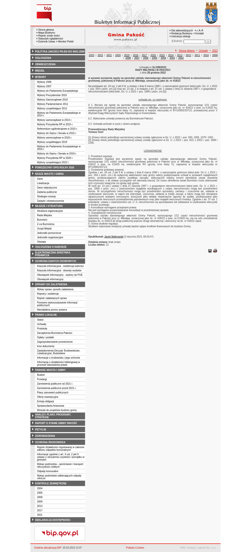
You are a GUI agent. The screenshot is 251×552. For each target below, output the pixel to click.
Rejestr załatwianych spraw (52, 298)
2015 (162, 55)
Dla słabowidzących (182, 30)
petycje (40, 429)
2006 (145, 58)
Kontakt (199, 33)
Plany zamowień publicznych (52, 392)
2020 (118, 55)
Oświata (41, 241)
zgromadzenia (45, 436)
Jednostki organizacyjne (50, 237)
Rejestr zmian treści (49, 35)
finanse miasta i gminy (50, 370)
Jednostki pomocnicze (49, 233)
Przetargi (42, 379)
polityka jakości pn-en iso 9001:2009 (60, 51)
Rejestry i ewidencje (48, 293)
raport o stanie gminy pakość (56, 423)
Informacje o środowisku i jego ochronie (58, 357)
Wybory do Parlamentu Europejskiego (57, 90)
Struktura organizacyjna (50, 211)
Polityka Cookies (135, 547)
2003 (172, 58)
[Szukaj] (208, 41)
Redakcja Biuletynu (181, 33)
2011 (197, 55)
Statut (40, 319)
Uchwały (41, 324)
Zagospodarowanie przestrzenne (55, 341)
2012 (188, 55)
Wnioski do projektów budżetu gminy (57, 410)
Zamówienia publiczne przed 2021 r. (56, 388)
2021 (39, 515)
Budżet (41, 375)
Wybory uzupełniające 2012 (52, 108)
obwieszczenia (45, 64)
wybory (40, 77)
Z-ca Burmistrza (45, 224)
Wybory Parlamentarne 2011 (52, 104)
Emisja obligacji (45, 401)
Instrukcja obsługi (180, 36)
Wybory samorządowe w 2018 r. (54, 137)
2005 (39, 492)
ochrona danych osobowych (55, 261)
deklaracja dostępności (52, 520)
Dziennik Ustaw (46, 41)
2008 (39, 497)
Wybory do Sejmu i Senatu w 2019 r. (57, 153)
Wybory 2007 (44, 86)
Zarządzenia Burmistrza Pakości (54, 333)
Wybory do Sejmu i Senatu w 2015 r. (57, 133)
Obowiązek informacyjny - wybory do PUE (60, 275)
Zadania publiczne (47, 192)
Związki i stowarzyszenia (50, 201)
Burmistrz (42, 219)
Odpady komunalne (47, 471)
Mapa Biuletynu (46, 32)
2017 (39, 510)
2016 (153, 55)
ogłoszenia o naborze (51, 247)
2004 (39, 488)
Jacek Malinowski (114, 236)
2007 (136, 58)
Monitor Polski (66, 41)
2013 (39, 506)
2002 (181, 58)
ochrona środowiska (50, 442)
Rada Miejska (44, 215)
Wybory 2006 (44, 82)
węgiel (40, 70)
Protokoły (42, 328)
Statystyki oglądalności (50, 38)
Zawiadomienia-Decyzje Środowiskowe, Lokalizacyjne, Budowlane (58, 352)
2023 (91, 55)
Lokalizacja (43, 183)
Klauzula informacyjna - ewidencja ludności (60, 266)
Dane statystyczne (47, 187)
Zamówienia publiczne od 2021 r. (55, 383)
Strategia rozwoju (46, 196)
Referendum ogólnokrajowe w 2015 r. (57, 128)
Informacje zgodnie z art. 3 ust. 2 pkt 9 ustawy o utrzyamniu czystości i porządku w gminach (60, 457)
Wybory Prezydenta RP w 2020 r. (55, 158)
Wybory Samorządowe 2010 (52, 99)
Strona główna (46, 29)
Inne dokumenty (45, 346)
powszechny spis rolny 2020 (54, 167)
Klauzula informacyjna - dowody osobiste (59, 270)
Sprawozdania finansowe (50, 405)
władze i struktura (49, 206)
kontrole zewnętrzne (50, 483)
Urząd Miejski (44, 228)
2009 (39, 501)
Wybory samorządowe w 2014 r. (54, 120)
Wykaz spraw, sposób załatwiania (55, 289)
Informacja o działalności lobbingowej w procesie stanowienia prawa (58, 363)
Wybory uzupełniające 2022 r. (53, 162)
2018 (135, 55)
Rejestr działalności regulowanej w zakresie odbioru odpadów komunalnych (60, 448)
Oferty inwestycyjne (47, 397)
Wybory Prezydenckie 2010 (52, 95)
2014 (171, 55)
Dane (40, 178)
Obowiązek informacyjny (50, 279)
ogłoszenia (43, 58)
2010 (206, 55)
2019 (126, 55)
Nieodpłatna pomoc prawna (52, 309)
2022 (215, 50)
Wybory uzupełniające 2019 (52, 142)
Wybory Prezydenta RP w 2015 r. (55, 124)
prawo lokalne (46, 315)
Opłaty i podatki (45, 337)
